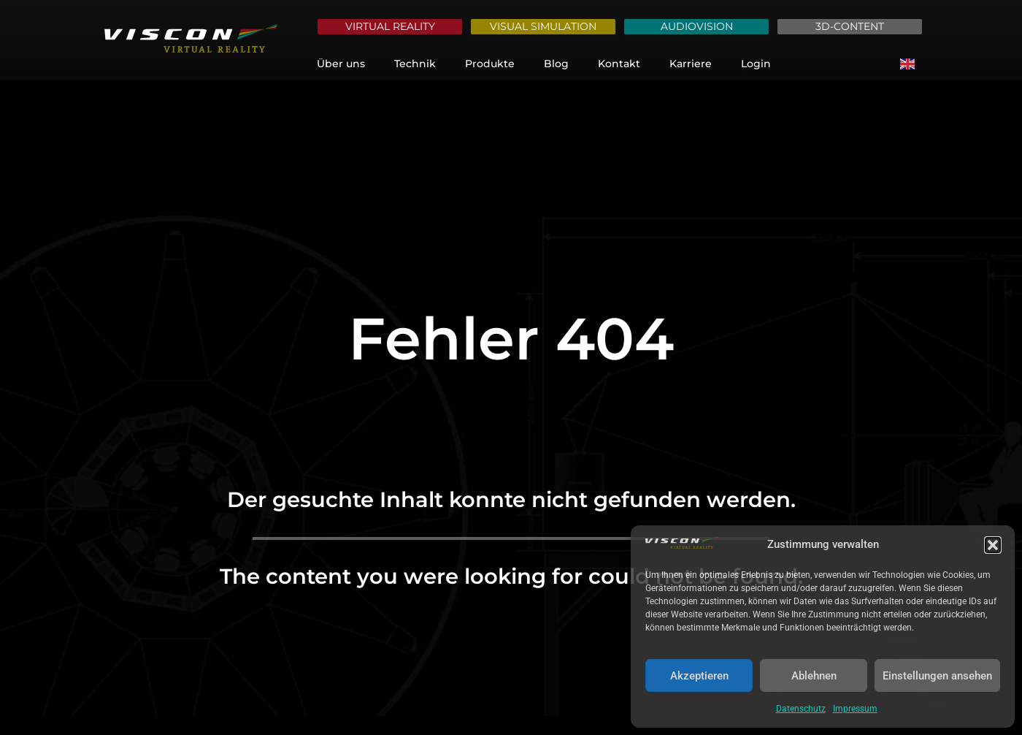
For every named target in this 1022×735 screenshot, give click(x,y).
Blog (556, 63)
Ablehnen (814, 675)
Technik (415, 63)
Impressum (855, 709)
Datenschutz (801, 709)
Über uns (341, 63)
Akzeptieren (699, 675)
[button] (993, 545)
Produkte (490, 63)
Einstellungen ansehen (937, 675)
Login (756, 63)
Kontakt (619, 63)
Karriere (690, 63)
